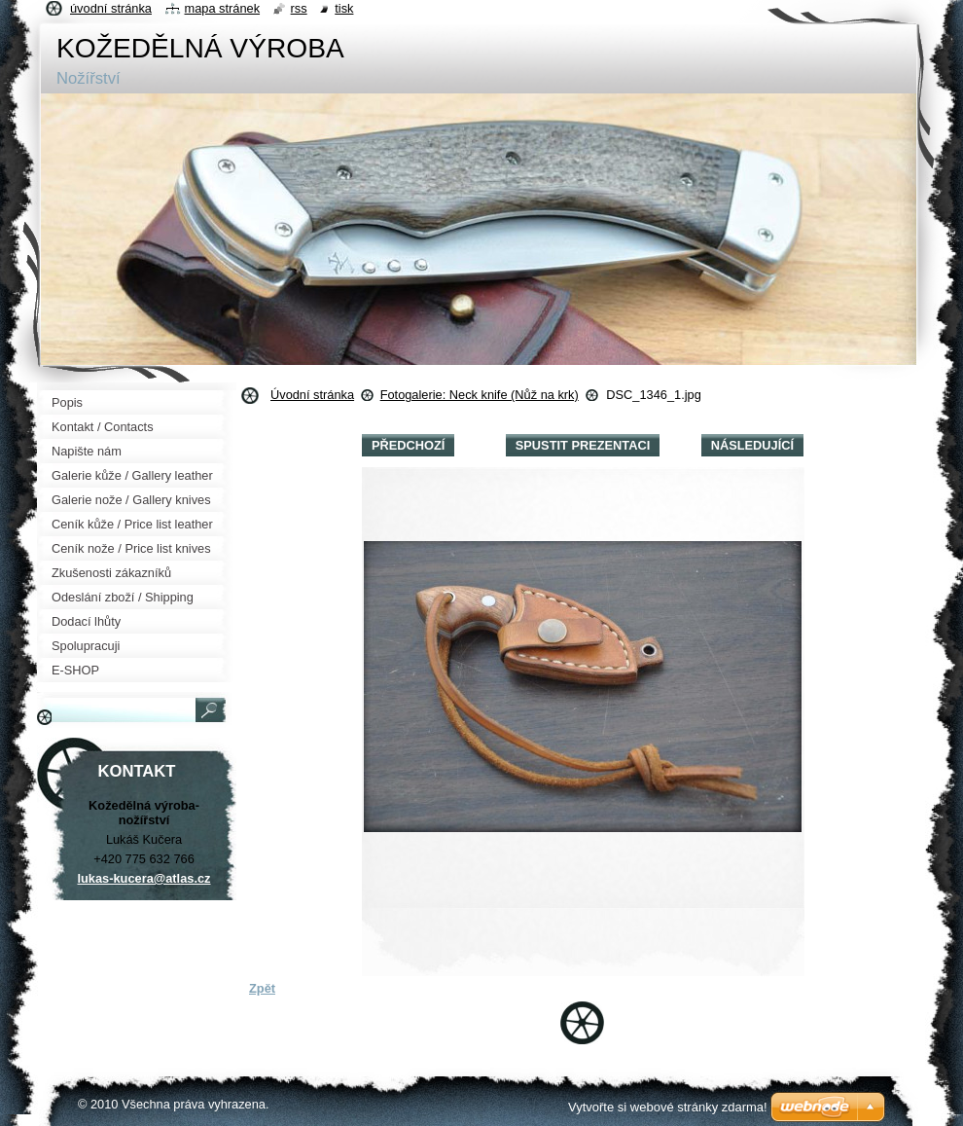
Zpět (262, 988)
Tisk (344, 8)
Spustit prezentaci (583, 445)
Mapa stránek (223, 8)
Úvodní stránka (312, 394)
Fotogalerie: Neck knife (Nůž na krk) (479, 394)
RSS (299, 8)
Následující (752, 445)
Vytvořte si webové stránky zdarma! (667, 1107)
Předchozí (408, 445)
